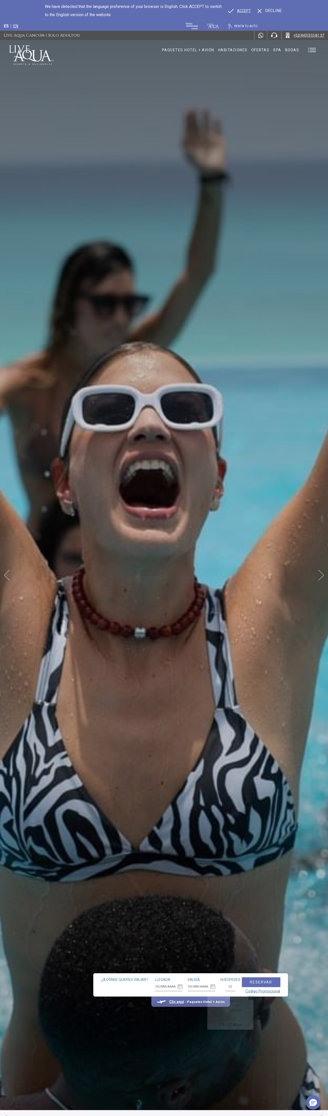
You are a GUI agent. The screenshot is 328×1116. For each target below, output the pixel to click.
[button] (313, 1102)
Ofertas (260, 50)
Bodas (292, 50)
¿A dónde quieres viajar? (98, 960)
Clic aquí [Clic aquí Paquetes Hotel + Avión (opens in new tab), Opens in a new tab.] (149, 982)
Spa (277, 50)
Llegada (136, 960)
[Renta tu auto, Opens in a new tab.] (242, 26)
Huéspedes (204, 960)
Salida (167, 960)
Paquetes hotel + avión (188, 52)
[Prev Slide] (7, 575)
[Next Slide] (321, 575)
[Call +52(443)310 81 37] (305, 35)
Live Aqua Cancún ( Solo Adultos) (42, 35)
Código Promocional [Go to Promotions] (236, 971)
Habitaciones (233, 50)
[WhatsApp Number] (260, 35)
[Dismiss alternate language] (269, 10)
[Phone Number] (274, 35)
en (15, 26)
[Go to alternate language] (239, 10)
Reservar (234, 962)
